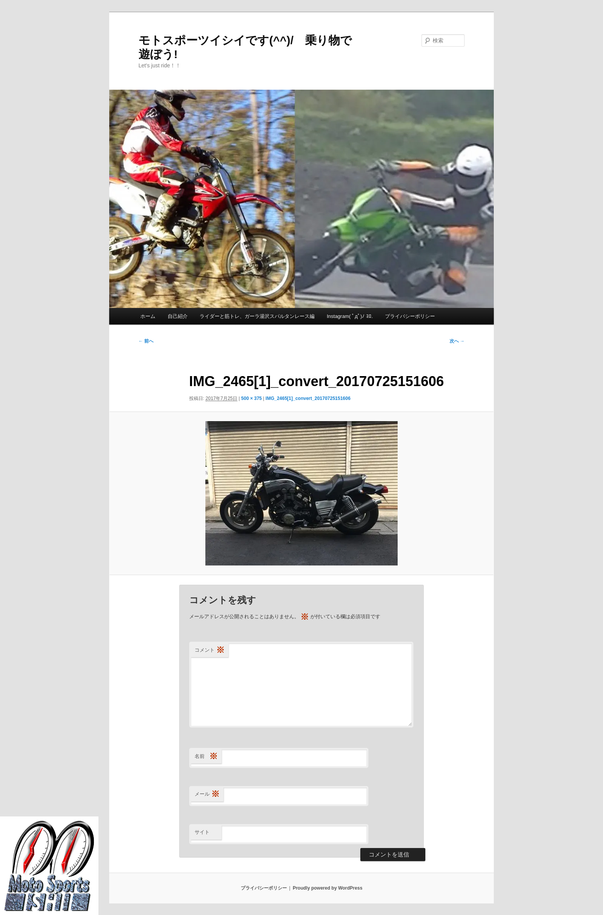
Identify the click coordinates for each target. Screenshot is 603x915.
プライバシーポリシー (410, 316)
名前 (206, 756)
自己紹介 (178, 316)
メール (207, 794)
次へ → (457, 341)
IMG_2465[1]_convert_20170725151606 (308, 398)
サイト (202, 832)
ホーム (147, 316)
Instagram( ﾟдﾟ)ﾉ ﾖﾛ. (350, 316)
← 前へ (145, 341)
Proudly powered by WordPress (327, 888)
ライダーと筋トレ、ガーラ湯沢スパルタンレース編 (257, 316)
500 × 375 (251, 398)
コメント (210, 650)
